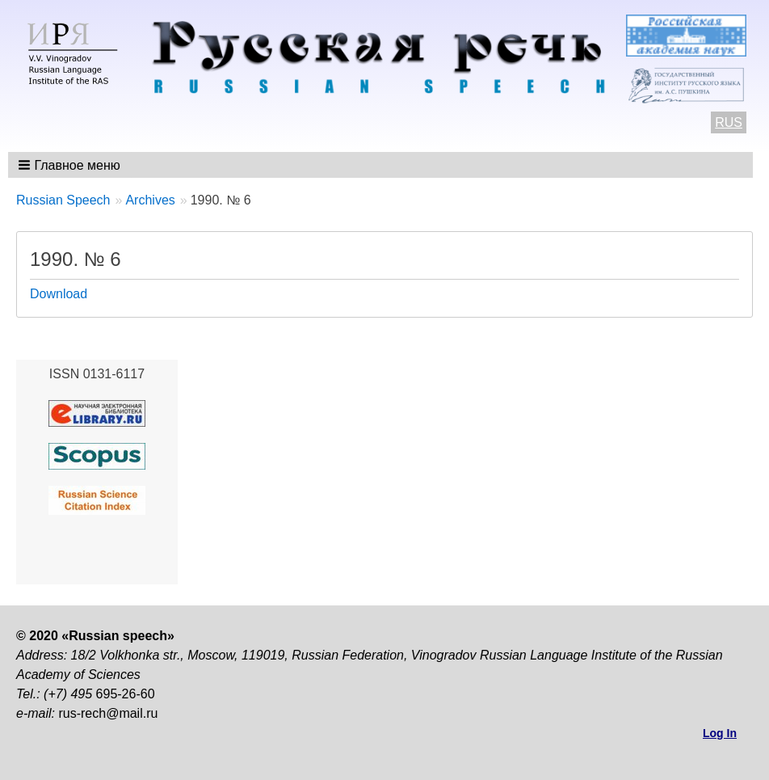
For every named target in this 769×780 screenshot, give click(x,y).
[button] (70, 165)
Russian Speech (63, 200)
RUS (728, 122)
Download (58, 294)
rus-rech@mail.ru (108, 713)
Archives (149, 200)
